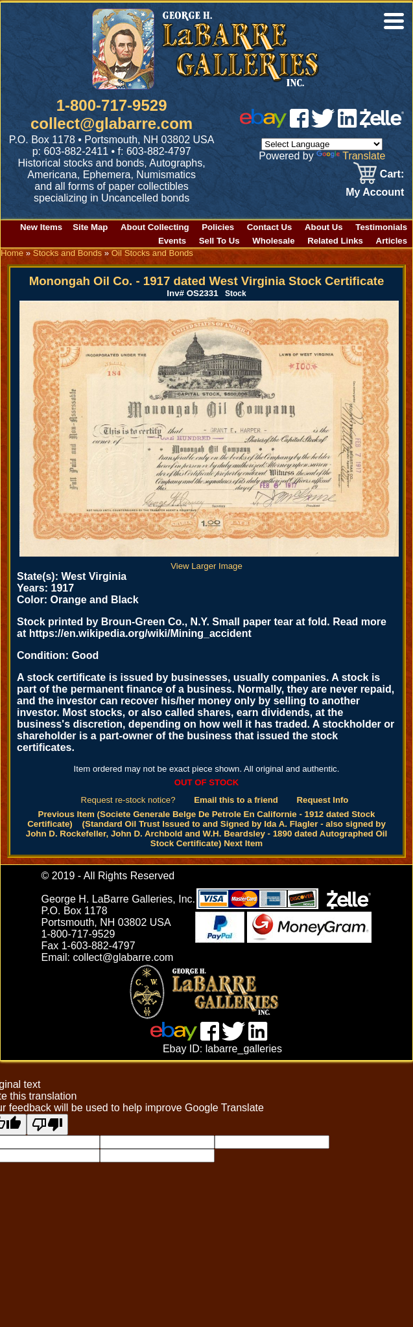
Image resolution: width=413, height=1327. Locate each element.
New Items (41, 227)
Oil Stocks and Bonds (152, 253)
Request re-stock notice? (128, 800)
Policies (218, 227)
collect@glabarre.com (111, 123)
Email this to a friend (236, 800)
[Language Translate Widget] (322, 144)
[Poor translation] (47, 1124)
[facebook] (299, 124)
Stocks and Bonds (67, 253)
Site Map (90, 227)
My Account (375, 192)
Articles (391, 241)
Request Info (323, 800)
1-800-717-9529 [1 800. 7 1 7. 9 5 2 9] (111, 105)
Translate (350, 155)
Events (172, 241)
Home (12, 253)
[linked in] (347, 124)
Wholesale (273, 241)
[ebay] (263, 124)
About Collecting (155, 227)
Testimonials (381, 227)
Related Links (335, 241)
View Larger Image (209, 561)
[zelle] (382, 124)
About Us (324, 227)
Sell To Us (219, 241)
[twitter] (323, 124)
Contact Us (269, 227)
